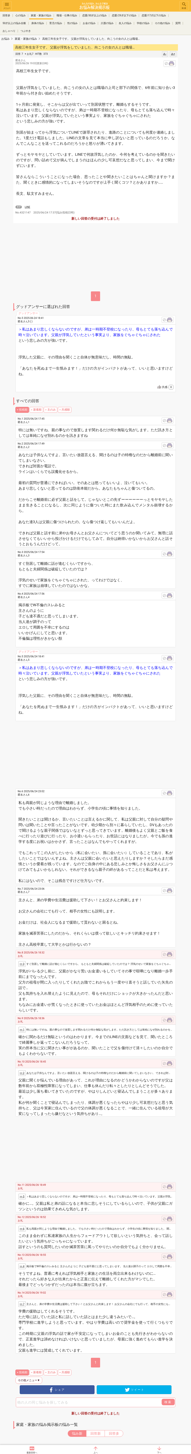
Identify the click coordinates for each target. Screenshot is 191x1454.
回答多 (6, 15)
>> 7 (22, 1304)
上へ (95, 1452)
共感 (167, 387)
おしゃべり (9, 30)
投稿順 (23, 409)
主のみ (51, 409)
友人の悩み (125, 23)
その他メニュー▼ (29, 1380)
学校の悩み (143, 23)
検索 (184, 5)
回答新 (95, 1433)
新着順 (37, 409)
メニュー (6, 5)
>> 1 (22, 1029)
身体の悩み (37, 23)
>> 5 (22, 1196)
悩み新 (77, 1433)
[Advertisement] (99, 753)
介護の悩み (107, 23)
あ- (164, 53)
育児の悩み (55, 23)
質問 (177, 23)
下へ (159, 1452)
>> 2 (22, 1073)
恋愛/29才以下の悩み (124, 15)
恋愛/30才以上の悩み (94, 15)
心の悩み (20, 15)
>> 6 (22, 1228)
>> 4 (22, 1266)
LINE (27, 207)
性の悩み (72, 23)
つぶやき (26, 30)
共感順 (66, 409)
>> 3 (22, 963)
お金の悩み (89, 23)
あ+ (173, 53)
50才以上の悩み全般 (14, 23)
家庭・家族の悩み (41, 15)
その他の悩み (162, 23)
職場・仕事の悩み (67, 15)
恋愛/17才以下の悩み (154, 15)
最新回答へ (32, 1452)
